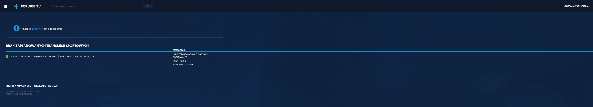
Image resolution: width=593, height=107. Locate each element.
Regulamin (40, 86)
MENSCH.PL (27, 94)
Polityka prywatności (18, 86)
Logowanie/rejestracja (576, 6)
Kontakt (53, 86)
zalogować (37, 28)
